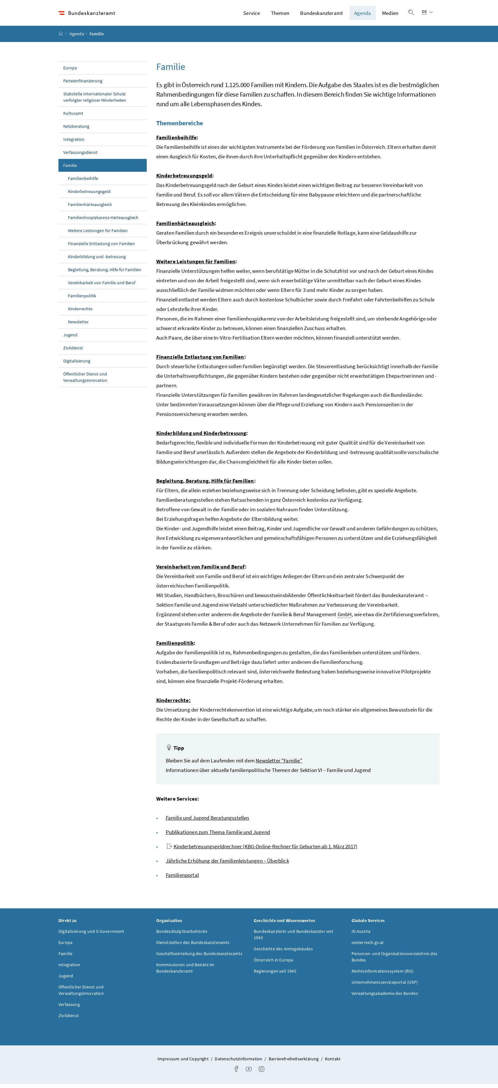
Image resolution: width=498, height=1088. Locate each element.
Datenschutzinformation (239, 1062)
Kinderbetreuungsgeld (89, 195)
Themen (280, 14)
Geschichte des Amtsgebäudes (283, 952)
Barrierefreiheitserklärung (294, 1062)
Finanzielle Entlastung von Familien (101, 247)
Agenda (362, 14)
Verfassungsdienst (80, 156)
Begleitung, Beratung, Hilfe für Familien (104, 273)
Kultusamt (73, 117)
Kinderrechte (80, 312)
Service (251, 14)
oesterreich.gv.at (368, 946)
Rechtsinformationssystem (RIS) (383, 975)
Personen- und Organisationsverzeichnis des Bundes (394, 960)
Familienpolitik (82, 299)
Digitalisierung (76, 365)
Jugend (70, 338)
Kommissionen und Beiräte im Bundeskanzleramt (185, 972)
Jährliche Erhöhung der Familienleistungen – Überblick (227, 864)
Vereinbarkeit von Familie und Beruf (101, 286)
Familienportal (182, 878)
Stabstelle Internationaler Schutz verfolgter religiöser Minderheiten (94, 101)
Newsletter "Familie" (279, 764)
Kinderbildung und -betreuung (97, 260)
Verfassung (69, 1008)
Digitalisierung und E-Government (91, 935)
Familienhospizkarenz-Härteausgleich (103, 221)
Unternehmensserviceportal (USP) (385, 986)
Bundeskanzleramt (321, 14)
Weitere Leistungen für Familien (98, 234)
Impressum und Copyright (184, 1062)
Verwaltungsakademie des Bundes (385, 997)
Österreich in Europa (273, 964)
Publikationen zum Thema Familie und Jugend (218, 835)
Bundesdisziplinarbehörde (181, 935)
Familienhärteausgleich (90, 208)
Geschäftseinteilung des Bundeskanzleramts (199, 957)
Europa (70, 71)
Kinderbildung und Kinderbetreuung (201, 436)
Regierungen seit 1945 (275, 975)
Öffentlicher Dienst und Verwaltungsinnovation (85, 381)
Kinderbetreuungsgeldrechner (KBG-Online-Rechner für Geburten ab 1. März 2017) (262, 850)
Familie (84, 169)
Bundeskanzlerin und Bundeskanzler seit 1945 (293, 938)
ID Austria (361, 935)
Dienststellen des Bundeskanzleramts (193, 946)
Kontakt (332, 1062)
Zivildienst (73, 352)
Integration (73, 143)
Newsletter (78, 325)
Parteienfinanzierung (82, 84)
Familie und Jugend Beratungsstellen (207, 821)
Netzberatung (76, 130)
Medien (390, 14)
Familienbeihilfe (83, 182)
